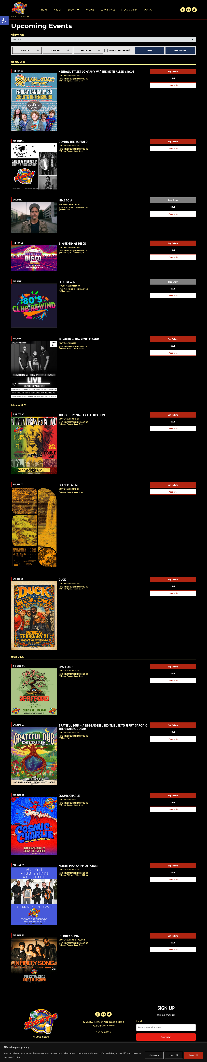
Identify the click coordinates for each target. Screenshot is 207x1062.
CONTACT (148, 9)
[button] (4, 20)
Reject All (173, 1055)
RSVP (172, 87)
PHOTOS (89, 9)
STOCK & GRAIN (129, 9)
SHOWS (73, 10)
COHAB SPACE (108, 9)
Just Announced (119, 59)
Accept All (193, 1055)
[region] (103, 1052)
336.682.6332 (103, 1041)
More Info (173, 94)
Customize (153, 1055)
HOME (44, 9)
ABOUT (57, 9)
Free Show (173, 209)
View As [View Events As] (17, 43)
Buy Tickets (173, 80)
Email (139, 1029)
